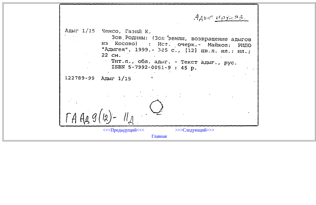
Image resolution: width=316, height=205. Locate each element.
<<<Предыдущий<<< (123, 130)
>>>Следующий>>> (194, 130)
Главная (159, 136)
